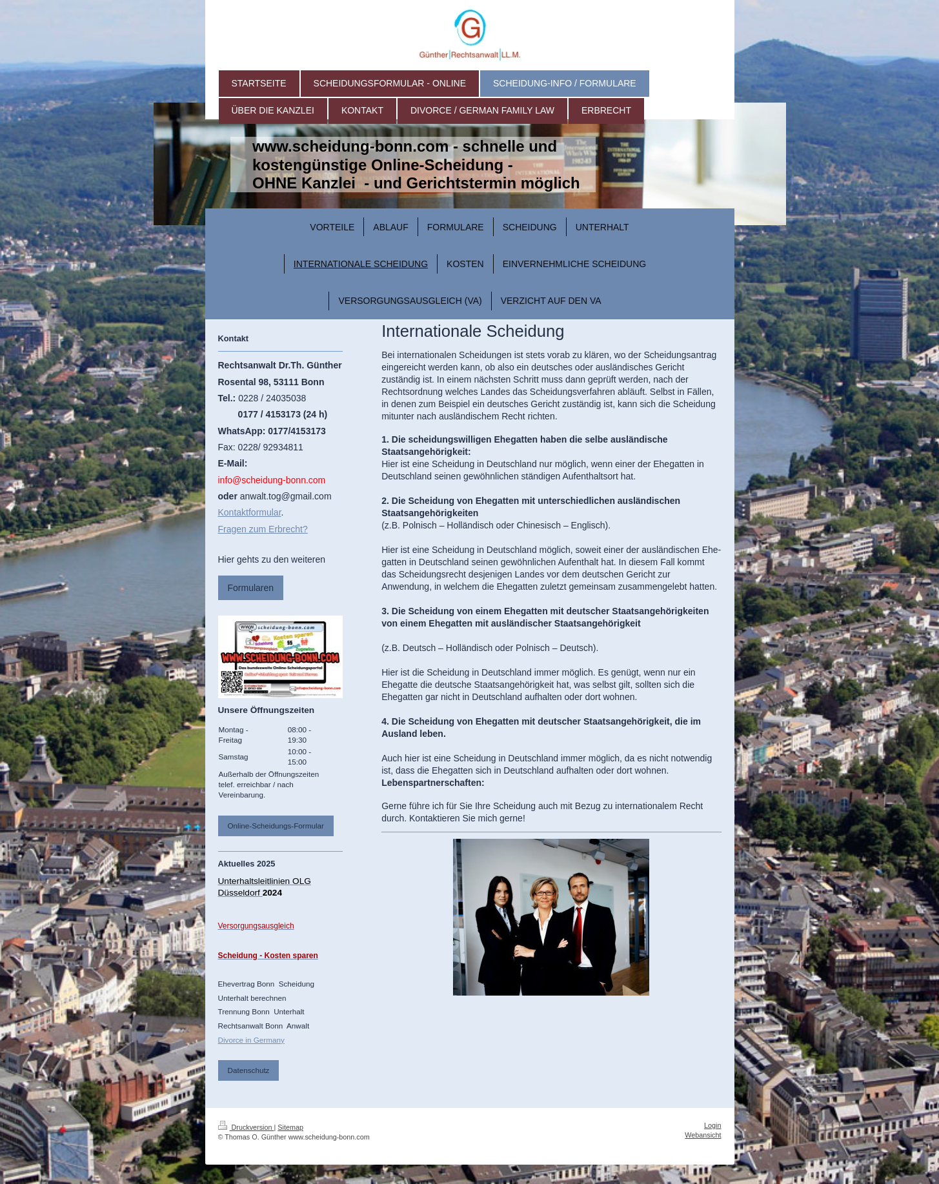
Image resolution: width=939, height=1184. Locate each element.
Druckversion (246, 1127)
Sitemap (290, 1127)
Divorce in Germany (251, 1040)
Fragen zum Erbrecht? (263, 529)
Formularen (251, 588)
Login (712, 1125)
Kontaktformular (249, 512)
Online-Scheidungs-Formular (276, 825)
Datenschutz (249, 1070)
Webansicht (703, 1135)
